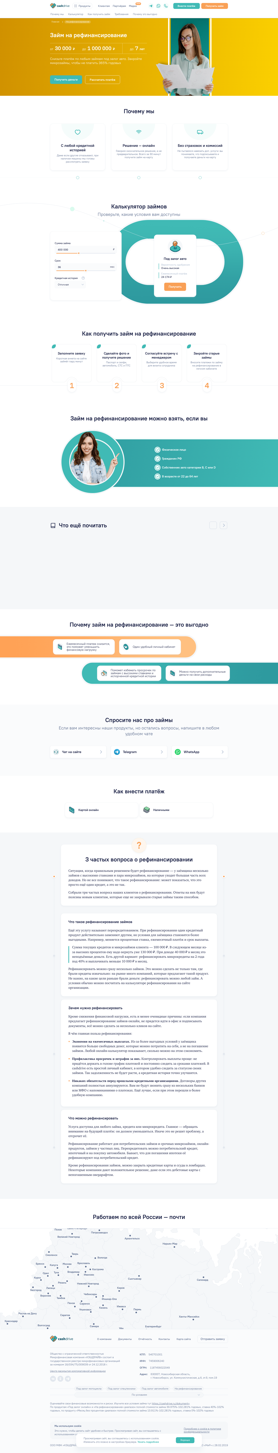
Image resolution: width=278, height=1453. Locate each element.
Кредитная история (70, 278)
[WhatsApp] (158, 6)
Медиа (133, 6)
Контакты (164, 1339)
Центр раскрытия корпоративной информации (78, 1371)
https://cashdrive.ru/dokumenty (170, 1403)
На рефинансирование (188, 1388)
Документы (125, 1339)
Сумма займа (62, 243)
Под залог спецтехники (121, 1388)
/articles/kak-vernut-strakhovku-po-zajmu (183, 565)
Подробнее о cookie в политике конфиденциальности (202, 1430)
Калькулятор (75, 14)
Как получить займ (99, 14)
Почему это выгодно (145, 14)
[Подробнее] (199, 1395)
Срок (58, 260)
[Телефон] (166, 6)
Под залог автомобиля (155, 1388)
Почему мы (57, 14)
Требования (121, 14)
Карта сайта (184, 1339)
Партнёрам (119, 6)
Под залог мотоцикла (89, 1388)
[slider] (78, 253)
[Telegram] (151, 6)
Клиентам (104, 6)
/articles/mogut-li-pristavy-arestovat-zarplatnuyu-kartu (94, 565)
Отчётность (145, 1339)
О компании (104, 1339)
